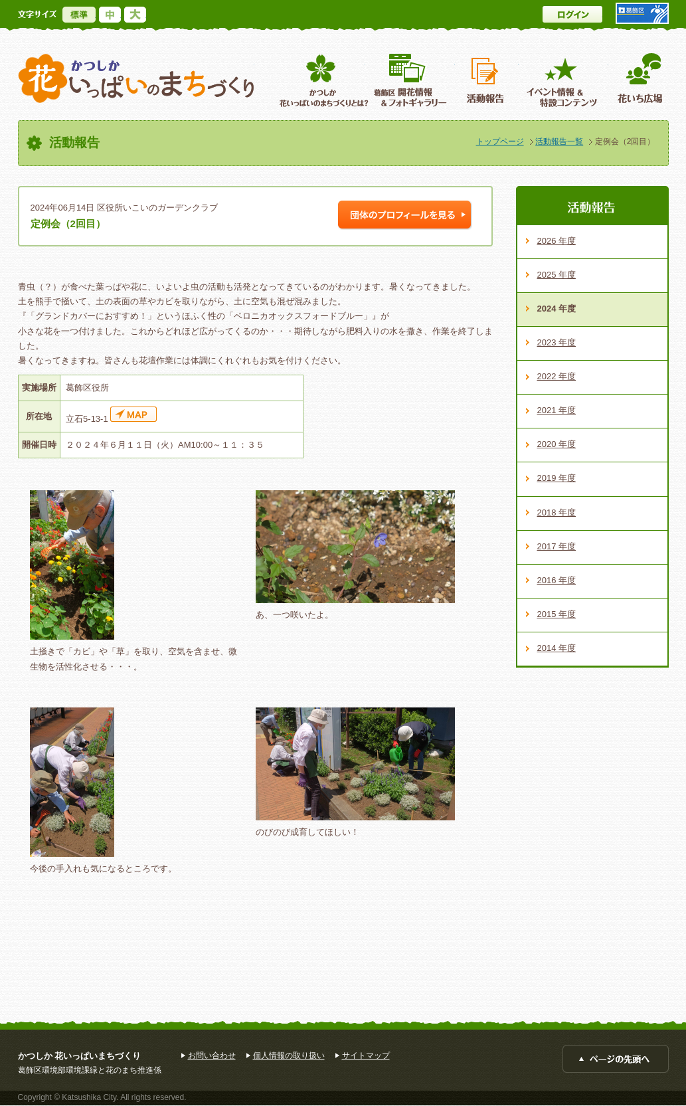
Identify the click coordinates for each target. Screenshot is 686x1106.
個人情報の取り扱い (289, 1055)
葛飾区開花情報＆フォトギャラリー (410, 80)
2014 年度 (556, 648)
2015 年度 (556, 614)
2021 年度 (556, 410)
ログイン (572, 14)
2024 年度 (556, 309)
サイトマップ (366, 1055)
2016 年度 (556, 580)
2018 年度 (556, 512)
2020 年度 (556, 444)
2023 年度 (556, 342)
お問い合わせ (212, 1055)
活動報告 (487, 80)
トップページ (500, 141)
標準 (79, 15)
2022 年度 (556, 376)
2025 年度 (556, 275)
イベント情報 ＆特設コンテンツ (563, 80)
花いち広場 (635, 80)
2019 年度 (556, 478)
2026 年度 (556, 241)
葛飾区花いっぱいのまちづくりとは (322, 80)
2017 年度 (556, 546)
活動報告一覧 (559, 141)
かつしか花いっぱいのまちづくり (136, 78)
